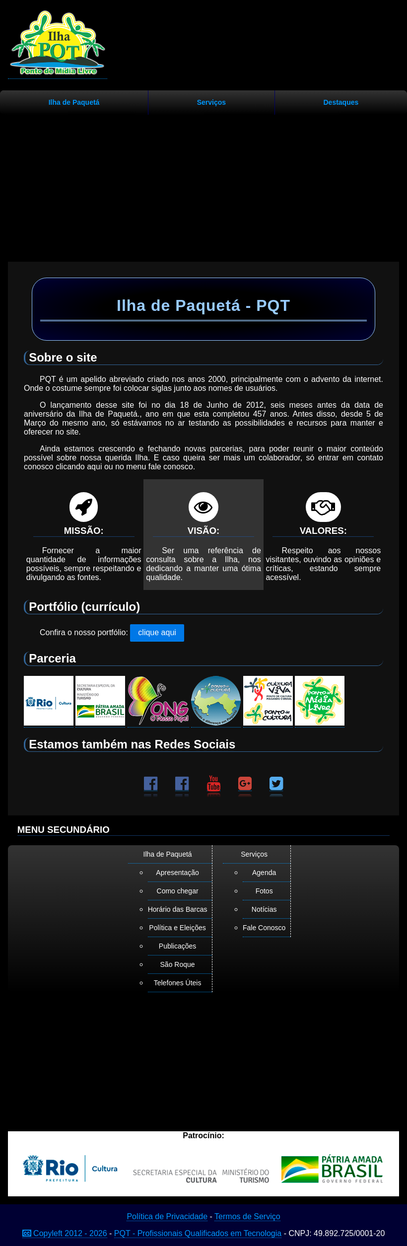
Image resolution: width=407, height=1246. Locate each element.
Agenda (264, 873)
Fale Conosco (264, 928)
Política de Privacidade (167, 1216)
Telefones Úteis (178, 983)
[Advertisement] (203, 184)
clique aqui (157, 632)
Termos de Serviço (247, 1216)
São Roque (177, 964)
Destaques (340, 102)
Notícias (264, 909)
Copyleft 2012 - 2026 (64, 1233)
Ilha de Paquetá (74, 102)
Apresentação (177, 873)
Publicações (178, 946)
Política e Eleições (177, 928)
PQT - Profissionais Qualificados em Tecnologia (197, 1233)
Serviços (211, 102)
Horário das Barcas (177, 909)
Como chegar (178, 891)
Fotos (264, 891)
